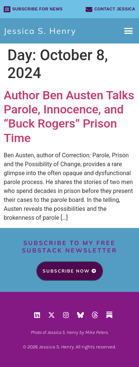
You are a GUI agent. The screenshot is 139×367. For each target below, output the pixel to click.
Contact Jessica (114, 9)
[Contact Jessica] (89, 9)
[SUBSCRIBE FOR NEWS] (7, 9)
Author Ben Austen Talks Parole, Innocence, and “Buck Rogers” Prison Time (69, 116)
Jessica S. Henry (40, 31)
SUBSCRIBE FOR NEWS (37, 9)
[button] (129, 31)
